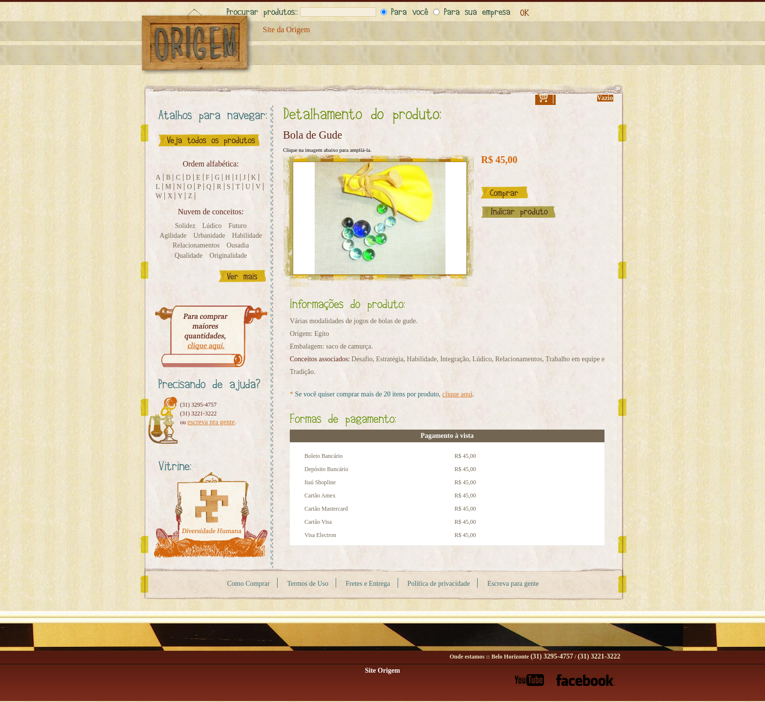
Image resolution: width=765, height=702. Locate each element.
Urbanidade (209, 235)
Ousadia (237, 245)
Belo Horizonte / (555, 656)
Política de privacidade (438, 583)
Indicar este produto (518, 212)
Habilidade (247, 235)
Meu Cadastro (430, 97)
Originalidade (228, 255)
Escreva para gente (513, 583)
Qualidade (189, 255)
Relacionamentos (196, 245)
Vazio (605, 98)
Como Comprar (248, 583)
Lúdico (212, 225)
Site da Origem (286, 29)
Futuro (237, 225)
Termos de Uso (307, 583)
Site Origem (382, 670)
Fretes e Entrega (368, 583)
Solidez (185, 225)
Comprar (504, 192)
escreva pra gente (211, 422)
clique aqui (458, 394)
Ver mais (242, 276)
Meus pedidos (477, 97)
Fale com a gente (201, 94)
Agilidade (173, 235)
